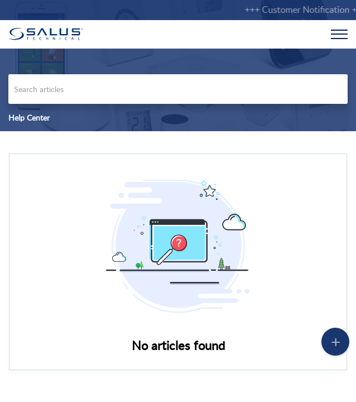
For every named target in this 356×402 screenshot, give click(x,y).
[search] (178, 89)
